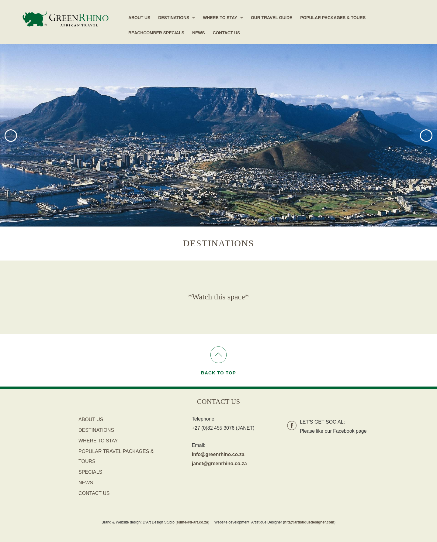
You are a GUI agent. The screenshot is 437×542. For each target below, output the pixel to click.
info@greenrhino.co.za (218, 454)
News (198, 32)
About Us (139, 17)
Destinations (176, 17)
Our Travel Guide (271, 17)
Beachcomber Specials (156, 32)
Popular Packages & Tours (333, 17)
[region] (218, 135)
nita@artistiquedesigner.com (309, 522)
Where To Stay (223, 17)
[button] (176, 17)
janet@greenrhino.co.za (219, 463)
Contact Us (226, 32)
